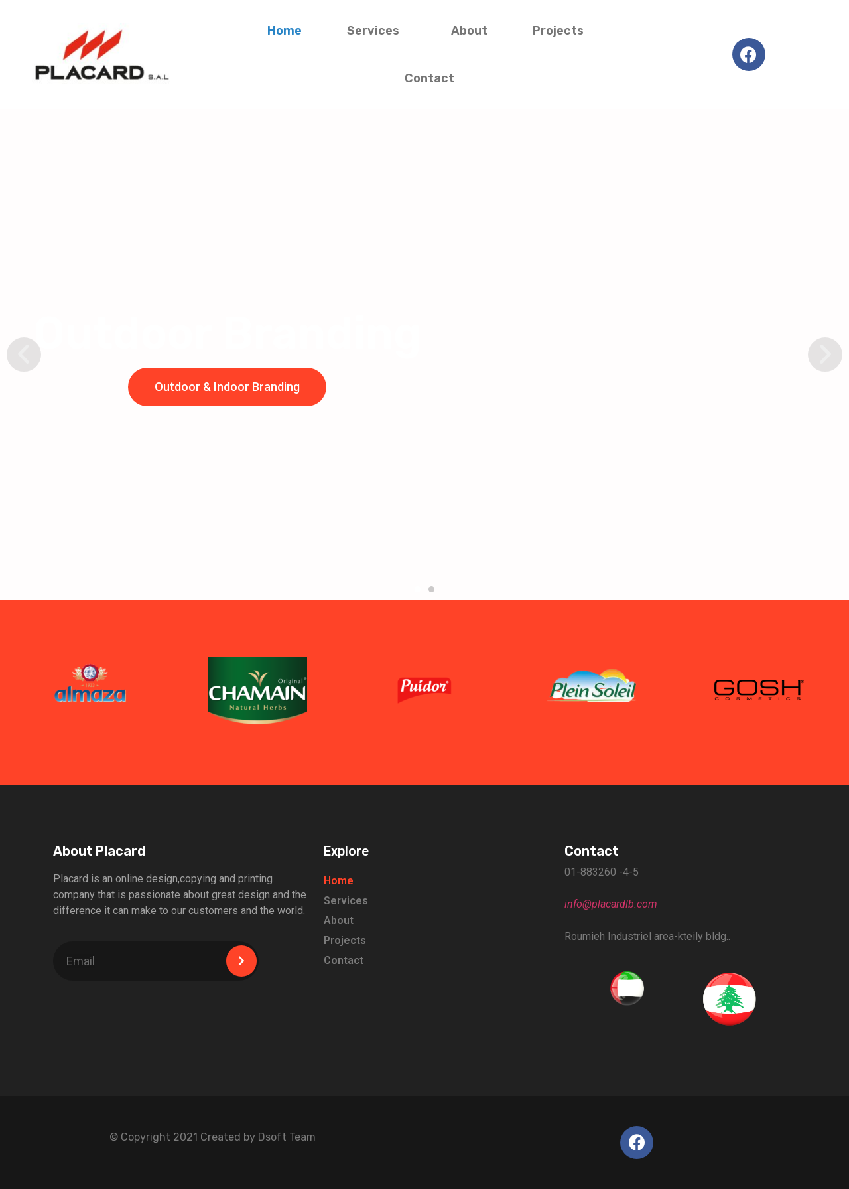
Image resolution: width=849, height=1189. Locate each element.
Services (376, 30)
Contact (429, 78)
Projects (561, 30)
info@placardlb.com (610, 904)
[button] (418, 589)
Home (284, 30)
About (469, 30)
